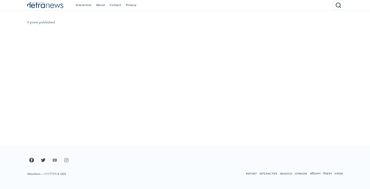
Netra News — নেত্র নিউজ (42, 174)
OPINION (301, 173)
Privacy (131, 5)
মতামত (338, 173)
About (100, 5)
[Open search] (338, 5)
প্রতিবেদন (315, 173)
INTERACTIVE (268, 173)
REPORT (251, 173)
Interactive (84, 5)
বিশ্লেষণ (327, 173)
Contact (115, 5)
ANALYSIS (286, 173)
